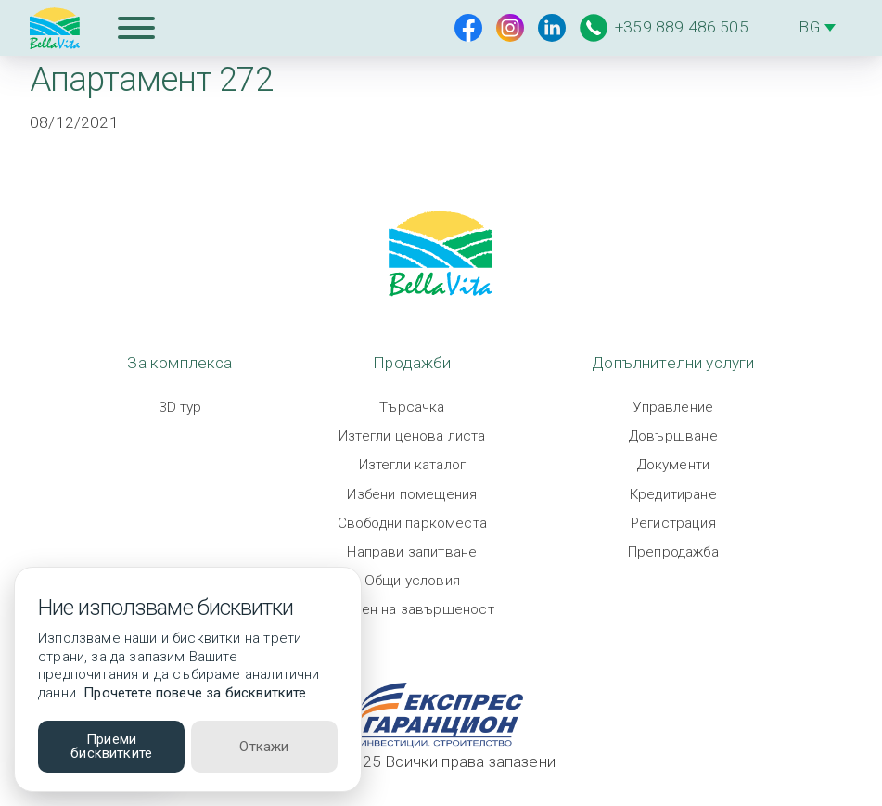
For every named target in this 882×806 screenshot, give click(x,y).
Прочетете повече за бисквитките (194, 692)
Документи (673, 464)
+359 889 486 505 (664, 28)
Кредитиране (673, 494)
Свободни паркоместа (412, 523)
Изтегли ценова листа (412, 436)
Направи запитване (412, 552)
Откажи (263, 746)
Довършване (673, 436)
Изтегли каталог (413, 464)
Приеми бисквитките (111, 746)
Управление (673, 407)
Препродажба (673, 552)
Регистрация (673, 523)
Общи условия (412, 580)
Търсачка (411, 407)
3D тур (180, 407)
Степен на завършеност (412, 609)
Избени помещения (412, 494)
